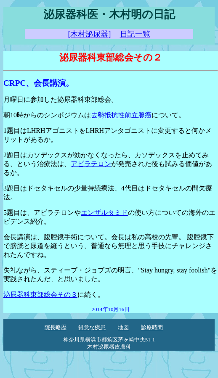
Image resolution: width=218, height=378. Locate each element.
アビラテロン (91, 163)
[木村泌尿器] (89, 34)
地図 (123, 327)
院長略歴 (55, 327)
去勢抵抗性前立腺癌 (121, 115)
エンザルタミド (104, 212)
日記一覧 (135, 34)
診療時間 (152, 327)
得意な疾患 (92, 327)
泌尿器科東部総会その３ (40, 294)
